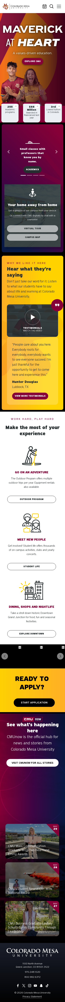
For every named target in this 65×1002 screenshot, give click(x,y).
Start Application (34, 702)
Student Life (31, 566)
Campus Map (32, 237)
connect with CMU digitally (27, 215)
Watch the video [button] (32, 329)
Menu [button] (58, 5)
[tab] (23, 175)
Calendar (45, 6)
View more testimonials (30, 396)
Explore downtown (31, 634)
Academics (32, 169)
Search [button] (52, 6)
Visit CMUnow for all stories (32, 762)
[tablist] (32, 175)
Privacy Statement (32, 996)
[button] (8, 151)
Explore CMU (33, 61)
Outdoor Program (32, 499)
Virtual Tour (32, 228)
